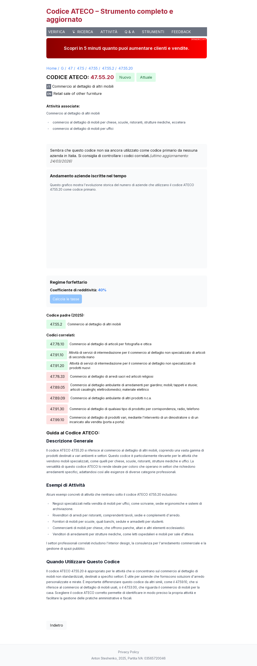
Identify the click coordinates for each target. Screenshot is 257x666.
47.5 (80, 68)
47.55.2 (108, 68)
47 (70, 68)
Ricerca (82, 32)
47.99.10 (57, 419)
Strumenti (153, 32)
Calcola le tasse (66, 299)
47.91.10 (56, 355)
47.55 (93, 68)
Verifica (56, 32)
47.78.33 (57, 376)
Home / (52, 68)
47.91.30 (57, 409)
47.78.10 (57, 344)
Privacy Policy (128, 652)
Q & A (130, 32)
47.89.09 (57, 398)
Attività (108, 32)
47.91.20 (57, 365)
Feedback (181, 32)
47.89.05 (57, 387)
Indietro (56, 625)
